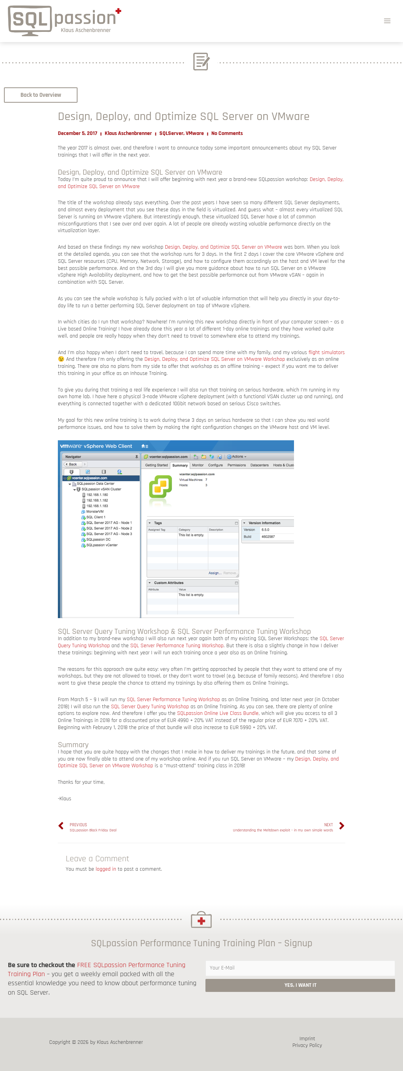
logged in (106, 869)
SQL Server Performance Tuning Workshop (177, 645)
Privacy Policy (307, 1045)
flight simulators (327, 352)
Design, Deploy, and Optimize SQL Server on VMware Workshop (214, 359)
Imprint (307, 1039)
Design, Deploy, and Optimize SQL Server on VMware (223, 247)
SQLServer (171, 133)
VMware (195, 133)
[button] (41, 95)
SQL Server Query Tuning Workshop (150, 706)
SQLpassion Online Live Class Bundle (218, 713)
